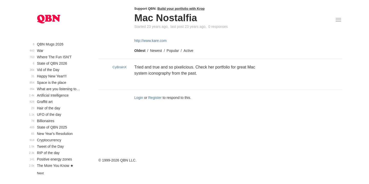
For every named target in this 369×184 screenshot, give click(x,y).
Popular (173, 51)
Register (155, 98)
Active (188, 51)
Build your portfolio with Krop (180, 8)
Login (138, 98)
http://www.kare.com (150, 41)
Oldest (140, 51)
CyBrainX (119, 67)
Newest (156, 51)
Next (40, 173)
